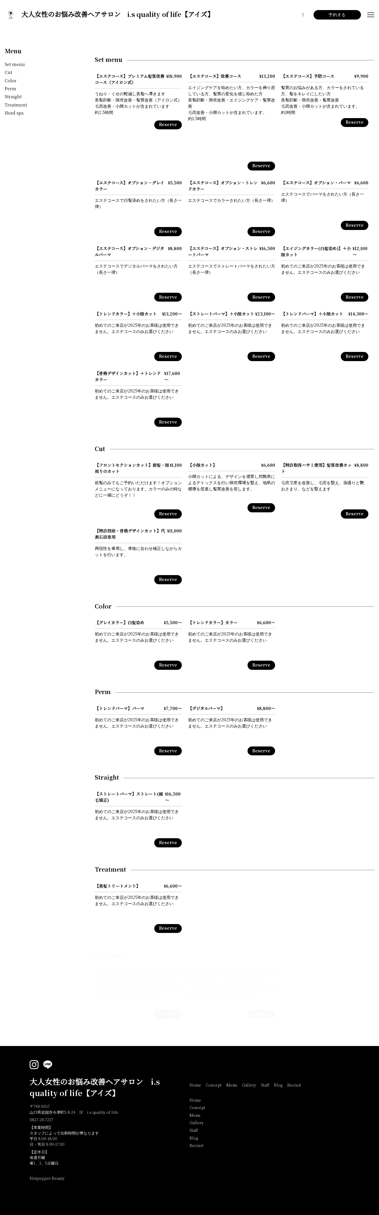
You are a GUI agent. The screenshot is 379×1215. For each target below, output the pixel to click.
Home (195, 1085)
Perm (10, 89)
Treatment (16, 105)
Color (11, 81)
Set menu (15, 64)
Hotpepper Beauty (47, 1179)
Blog (278, 1085)
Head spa (14, 113)
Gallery (249, 1085)
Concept (213, 1085)
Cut (8, 72)
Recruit (294, 1085)
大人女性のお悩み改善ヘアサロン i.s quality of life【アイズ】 (95, 1088)
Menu (13, 51)
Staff (265, 1085)
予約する (337, 15)
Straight (13, 97)
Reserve (168, 125)
